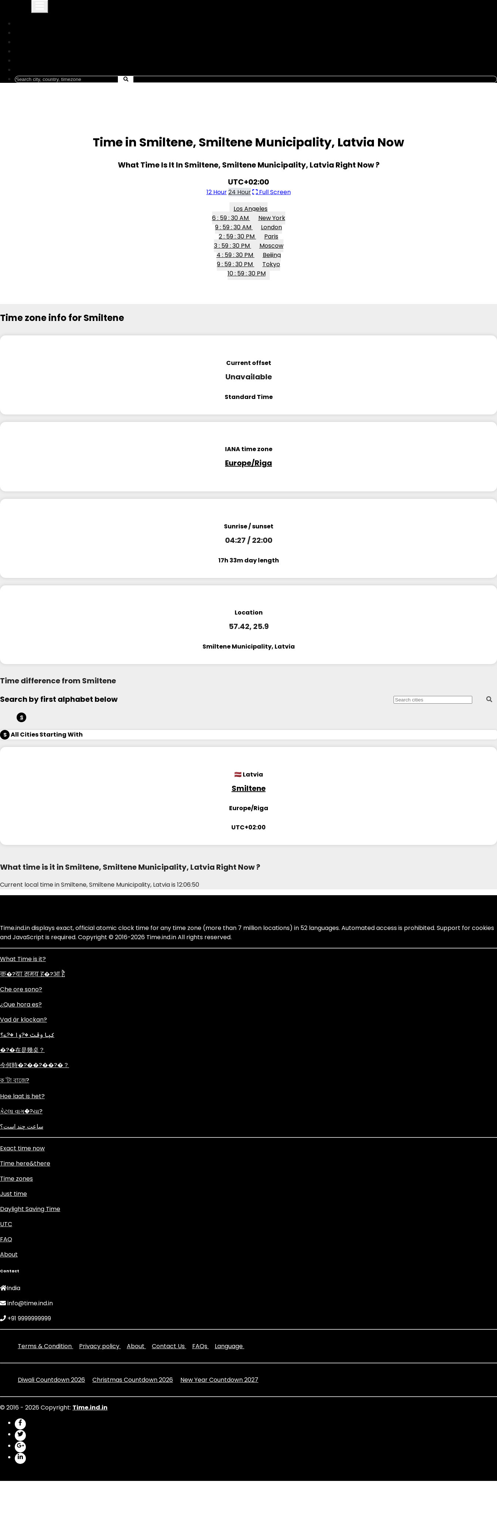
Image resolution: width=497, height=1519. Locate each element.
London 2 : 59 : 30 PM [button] (250, 232)
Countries (32, 32)
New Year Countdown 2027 (219, 1380)
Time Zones (35, 42)
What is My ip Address (51, 23)
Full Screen (271, 192)
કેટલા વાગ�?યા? (21, 1111)
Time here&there (25, 1163)
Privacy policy (100, 1346)
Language (33, 69)
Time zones (16, 1178)
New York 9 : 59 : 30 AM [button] (250, 222)
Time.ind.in (15, 7)
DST (24, 51)
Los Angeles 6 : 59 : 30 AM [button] (240, 213)
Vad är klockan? (23, 1019)
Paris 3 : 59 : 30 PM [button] (246, 241)
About (9, 1254)
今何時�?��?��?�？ (34, 1065)
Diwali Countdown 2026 (51, 1380)
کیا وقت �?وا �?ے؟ (27, 1035)
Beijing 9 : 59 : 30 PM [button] (249, 259)
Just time (13, 1194)
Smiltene (249, 788)
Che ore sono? (21, 989)
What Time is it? (23, 959)
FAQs (200, 1346)
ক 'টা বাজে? (14, 1080)
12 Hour (217, 192)
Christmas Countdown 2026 (132, 1380)
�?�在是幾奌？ (22, 1050)
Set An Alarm (37, 60)
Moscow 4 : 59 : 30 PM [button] (250, 250)
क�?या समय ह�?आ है (32, 974)
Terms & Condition (45, 1346)
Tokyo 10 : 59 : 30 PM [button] (254, 269)
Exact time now (22, 1148)
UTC (6, 1224)
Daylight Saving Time (30, 1209)
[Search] (66, 79)
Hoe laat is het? (22, 1096)
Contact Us (169, 1346)
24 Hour (239, 192)
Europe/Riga (248, 463)
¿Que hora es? (21, 1004)
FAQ (6, 1239)
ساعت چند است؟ (21, 1126)
